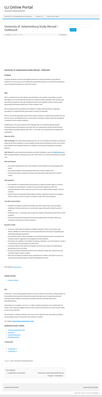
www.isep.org (17, 267)
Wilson (9, 34)
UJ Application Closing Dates (15, 373)
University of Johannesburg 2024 (14, 11)
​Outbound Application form (16, 330)
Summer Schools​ (13, 280)
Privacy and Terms (53, 16)
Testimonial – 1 (12, 349)
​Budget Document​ (13, 337)
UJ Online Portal (18, 7)
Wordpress (96, 393)
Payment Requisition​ (14, 335)
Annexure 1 (11, 332)
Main (12, 361)
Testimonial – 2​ (12, 351)
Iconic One (77, 393)
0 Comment (62, 34)
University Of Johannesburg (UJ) (23, 361)
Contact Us (39, 16)
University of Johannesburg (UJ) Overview (18, 16)
